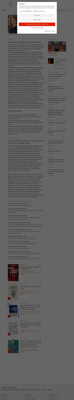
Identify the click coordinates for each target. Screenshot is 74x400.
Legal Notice (47, 31)
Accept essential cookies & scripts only (37, 24)
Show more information (37, 27)
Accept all (37, 15)
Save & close (37, 19)
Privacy (53, 31)
